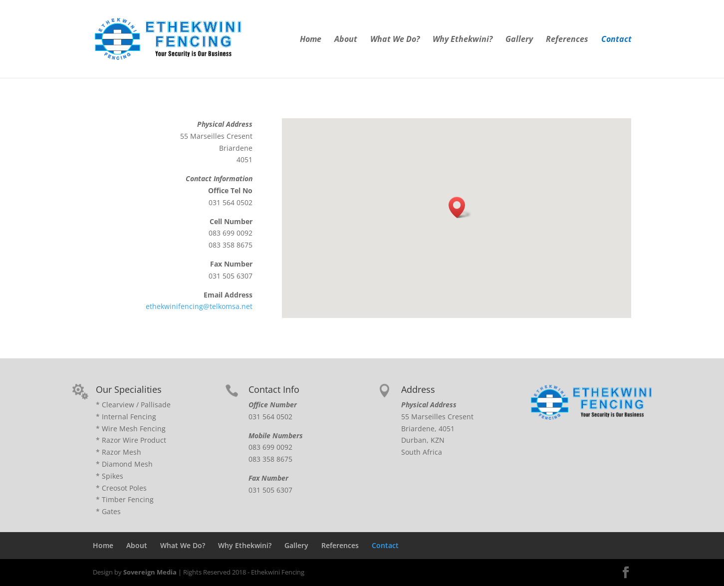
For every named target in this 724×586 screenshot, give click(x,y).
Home (310, 39)
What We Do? (395, 39)
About (345, 39)
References (567, 39)
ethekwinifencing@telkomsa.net (199, 306)
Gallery (519, 39)
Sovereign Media (150, 572)
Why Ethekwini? (462, 39)
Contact (616, 39)
